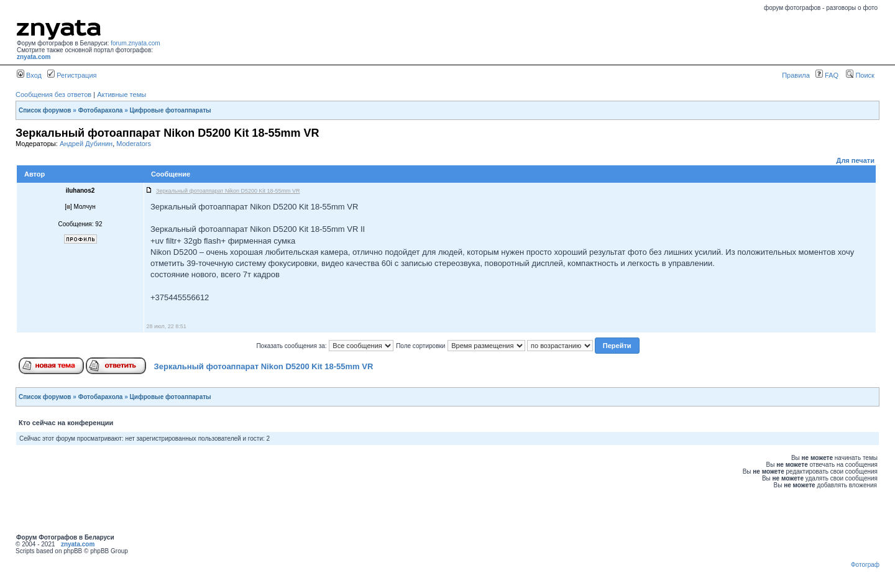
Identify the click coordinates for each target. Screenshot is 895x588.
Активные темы (121, 94)
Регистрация (71, 75)
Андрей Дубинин (86, 143)
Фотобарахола (100, 110)
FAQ (826, 75)
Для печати (855, 160)
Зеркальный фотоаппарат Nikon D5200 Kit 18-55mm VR (264, 366)
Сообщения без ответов (53, 94)
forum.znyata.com (135, 43)
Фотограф (865, 564)
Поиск (860, 75)
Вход (29, 75)
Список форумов (45, 110)
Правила (796, 75)
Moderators (133, 143)
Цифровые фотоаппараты (170, 110)
